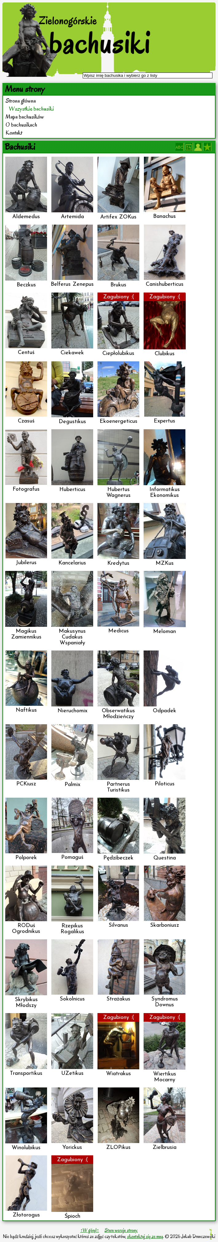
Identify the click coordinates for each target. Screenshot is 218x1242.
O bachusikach (21, 125)
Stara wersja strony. (121, 1230)
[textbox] (147, 75)
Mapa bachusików (25, 117)
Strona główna (21, 101)
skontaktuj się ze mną (145, 1236)
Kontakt (14, 133)
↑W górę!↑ (89, 1230)
